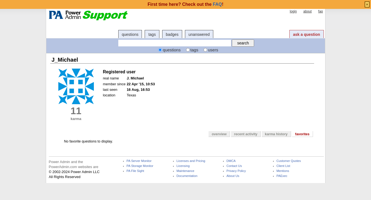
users (213, 50)
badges (172, 34)
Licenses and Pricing (191, 160)
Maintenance (185, 170)
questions (130, 34)
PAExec (282, 176)
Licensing (183, 166)
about (307, 11)
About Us (233, 176)
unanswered (199, 34)
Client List (283, 166)
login (293, 11)
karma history (276, 134)
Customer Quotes (289, 160)
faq (320, 11)
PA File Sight (135, 170)
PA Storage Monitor (140, 166)
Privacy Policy (236, 170)
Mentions (283, 170)
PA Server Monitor (139, 160)
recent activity (245, 134)
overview (219, 134)
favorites (302, 134)
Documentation (187, 176)
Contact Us (234, 166)
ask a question (306, 34)
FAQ (217, 4)
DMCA (231, 160)
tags (152, 34)
